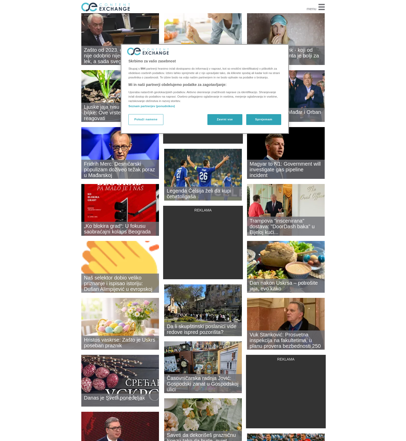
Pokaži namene (146, 119)
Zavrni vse (225, 119)
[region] (205, 89)
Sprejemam (263, 119)
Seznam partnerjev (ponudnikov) (151, 106)
